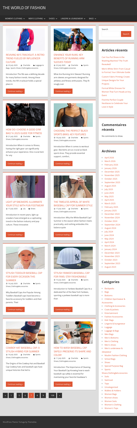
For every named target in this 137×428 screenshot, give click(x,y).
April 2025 (109, 199)
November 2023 (112, 256)
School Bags (110, 359)
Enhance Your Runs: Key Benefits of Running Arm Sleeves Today (70, 58)
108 (52, 399)
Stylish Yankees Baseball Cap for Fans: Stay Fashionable (72, 278)
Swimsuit (109, 380)
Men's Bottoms (111, 337)
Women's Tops (111, 408)
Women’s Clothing (15, 18)
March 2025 (110, 203)
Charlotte (26, 65)
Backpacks (109, 288)
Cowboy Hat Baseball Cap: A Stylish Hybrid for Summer (23, 353)
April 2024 (109, 242)
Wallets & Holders (113, 390)
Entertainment (111, 313)
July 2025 (109, 189)
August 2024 (110, 228)
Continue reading (15, 91)
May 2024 (109, 238)
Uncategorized (111, 387)
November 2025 (112, 175)
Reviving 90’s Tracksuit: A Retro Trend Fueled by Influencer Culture (22, 58)
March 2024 (110, 245)
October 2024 (111, 221)
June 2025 (109, 192)
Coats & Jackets (112, 309)
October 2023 (111, 259)
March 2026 (110, 161)
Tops (107, 383)
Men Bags (109, 334)
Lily (24, 212)
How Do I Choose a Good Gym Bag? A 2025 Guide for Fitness (24, 131)
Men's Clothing (111, 341)
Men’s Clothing (37, 18)
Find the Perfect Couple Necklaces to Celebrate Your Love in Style (115, 103)
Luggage (108, 327)
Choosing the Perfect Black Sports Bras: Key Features (72, 132)
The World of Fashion (26, 7)
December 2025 (112, 171)
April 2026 (109, 157)
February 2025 (111, 207)
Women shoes (111, 397)
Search (105, 29)
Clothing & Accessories (115, 306)
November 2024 (112, 217)
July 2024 (109, 231)
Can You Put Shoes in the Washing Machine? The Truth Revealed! (115, 61)
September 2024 (112, 224)
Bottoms (108, 295)
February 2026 (111, 164)
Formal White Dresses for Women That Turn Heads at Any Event (116, 92)
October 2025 (111, 178)
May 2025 (109, 196)
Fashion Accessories (114, 316)
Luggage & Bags (112, 330)
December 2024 (112, 214)
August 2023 (110, 267)
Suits (107, 376)
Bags (92, 18)
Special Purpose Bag (114, 366)
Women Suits (111, 401)
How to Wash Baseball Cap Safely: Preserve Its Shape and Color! (71, 355)
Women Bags (111, 394)
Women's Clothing (113, 404)
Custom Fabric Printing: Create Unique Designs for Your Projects (116, 80)
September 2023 (112, 263)
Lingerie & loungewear (73, 18)
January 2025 (111, 210)
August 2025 (110, 185)
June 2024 (109, 235)
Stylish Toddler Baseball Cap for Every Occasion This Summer (25, 280)
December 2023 (112, 252)
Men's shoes (110, 344)
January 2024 (111, 249)
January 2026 (111, 168)
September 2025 (112, 182)
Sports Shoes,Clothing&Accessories (24, 68)
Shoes (53, 18)
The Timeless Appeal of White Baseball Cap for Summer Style (72, 205)
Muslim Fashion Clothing (116, 355)
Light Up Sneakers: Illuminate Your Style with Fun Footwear (25, 205)
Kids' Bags (109, 320)
